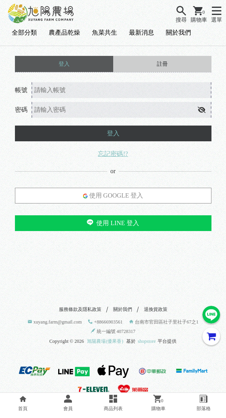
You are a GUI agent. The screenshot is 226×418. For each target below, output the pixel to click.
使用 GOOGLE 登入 (113, 195)
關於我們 (178, 32)
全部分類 (24, 32)
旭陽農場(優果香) (105, 341)
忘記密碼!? (113, 153)
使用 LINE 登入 (113, 222)
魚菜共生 (104, 32)
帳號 (21, 90)
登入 (113, 133)
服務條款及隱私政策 (80, 309)
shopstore (147, 341)
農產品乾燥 (64, 32)
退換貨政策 (155, 309)
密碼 (21, 109)
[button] (202, 110)
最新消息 (141, 32)
